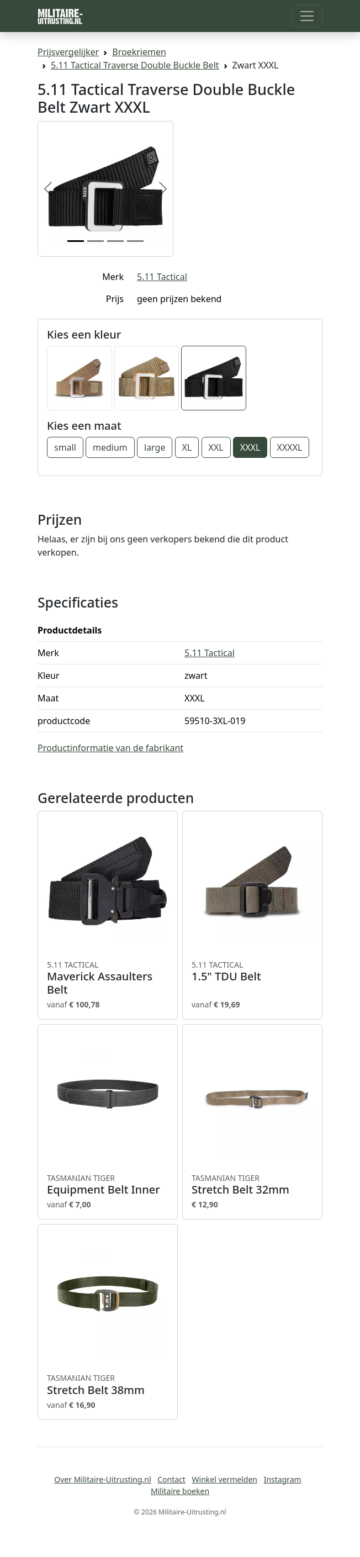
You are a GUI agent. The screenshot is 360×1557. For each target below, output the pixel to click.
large (154, 447)
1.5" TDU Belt (252, 971)
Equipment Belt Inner (107, 1185)
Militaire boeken (180, 1491)
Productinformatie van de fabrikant (110, 748)
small (65, 447)
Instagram (282, 1479)
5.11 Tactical (162, 277)
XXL (216, 447)
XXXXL (290, 447)
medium (110, 447)
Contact (171, 1479)
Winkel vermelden (224, 1479)
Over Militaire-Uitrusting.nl (102, 1479)
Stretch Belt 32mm (252, 1185)
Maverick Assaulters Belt (107, 978)
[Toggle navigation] (307, 16)
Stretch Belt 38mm (107, 1385)
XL (187, 447)
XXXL (250, 447)
